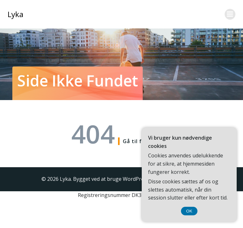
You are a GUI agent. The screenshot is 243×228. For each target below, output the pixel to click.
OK (189, 211)
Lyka (15, 14)
